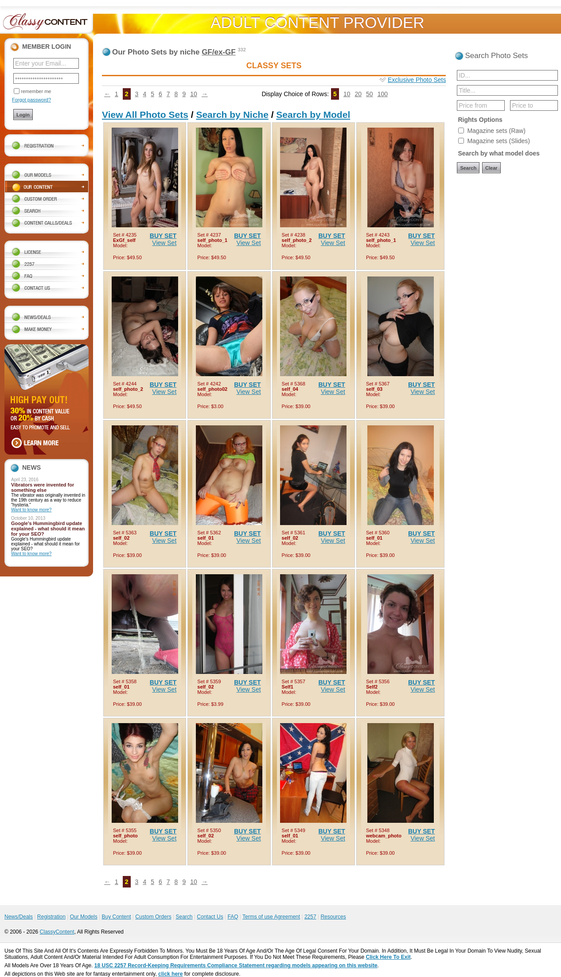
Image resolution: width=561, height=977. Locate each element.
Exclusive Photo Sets (417, 79)
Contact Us (210, 917)
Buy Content (116, 917)
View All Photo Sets (145, 114)
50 (369, 93)
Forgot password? (31, 99)
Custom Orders (153, 917)
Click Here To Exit (388, 957)
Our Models (83, 917)
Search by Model (313, 114)
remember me (36, 91)
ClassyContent (57, 932)
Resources (333, 917)
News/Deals (18, 917)
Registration (51, 917)
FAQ (232, 917)
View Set (164, 242)
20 (358, 93)
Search (183, 917)
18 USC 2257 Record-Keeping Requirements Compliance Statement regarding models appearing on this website (236, 965)
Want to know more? (31, 509)
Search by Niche (232, 114)
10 (193, 93)
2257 (310, 917)
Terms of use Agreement (271, 917)
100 (383, 93)
